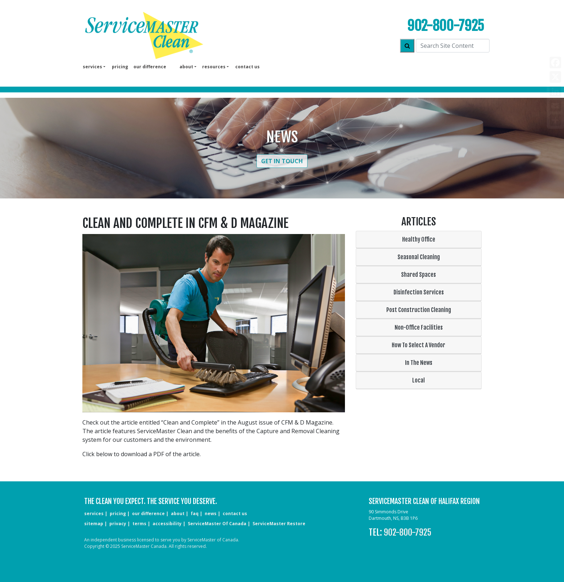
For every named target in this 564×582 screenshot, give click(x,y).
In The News (418, 362)
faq (195, 513)
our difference (149, 67)
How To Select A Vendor (418, 345)
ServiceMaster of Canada (217, 524)
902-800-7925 (445, 25)
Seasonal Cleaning (418, 257)
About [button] (186, 67)
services (94, 513)
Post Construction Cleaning (418, 309)
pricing (120, 67)
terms (139, 524)
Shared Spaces (418, 274)
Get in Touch (282, 161)
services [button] (92, 67)
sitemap (93, 524)
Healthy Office (418, 239)
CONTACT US (235, 513)
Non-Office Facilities (419, 327)
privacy (117, 524)
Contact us (247, 67)
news (211, 513)
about (178, 513)
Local (418, 380)
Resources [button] (214, 67)
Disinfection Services (419, 292)
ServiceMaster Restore (279, 524)
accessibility (167, 524)
